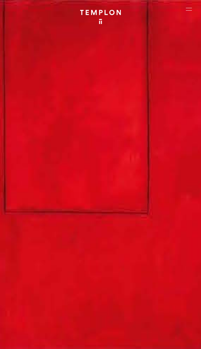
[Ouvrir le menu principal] (189, 9)
